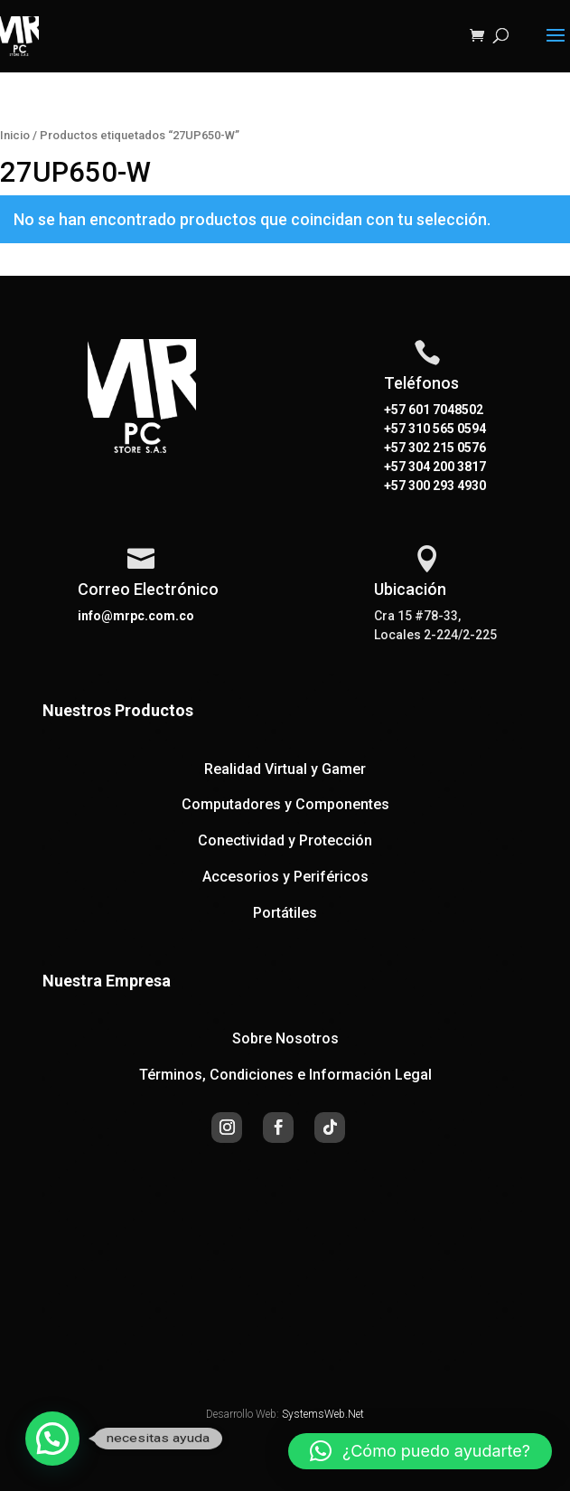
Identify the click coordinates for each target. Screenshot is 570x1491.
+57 (395, 428)
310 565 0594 (446, 428)
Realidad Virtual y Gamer (285, 769)
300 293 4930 (446, 485)
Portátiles (285, 912)
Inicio (15, 135)
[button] (52, 1438)
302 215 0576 (446, 447)
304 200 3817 (446, 466)
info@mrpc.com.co (136, 616)
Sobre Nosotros (285, 1038)
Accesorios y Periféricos (285, 876)
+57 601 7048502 (433, 409)
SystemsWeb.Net (323, 1414)
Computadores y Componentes (285, 804)
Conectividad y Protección (285, 840)
